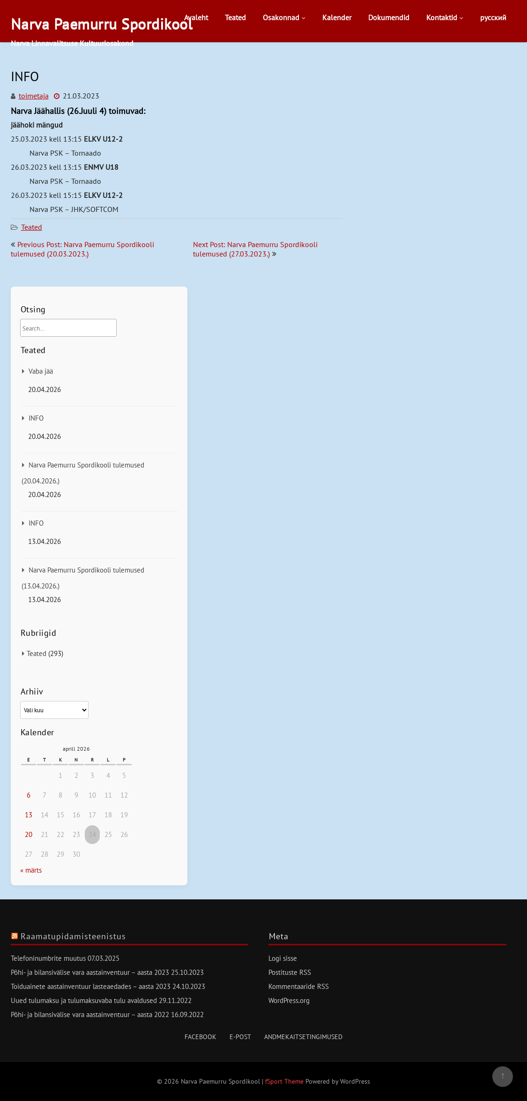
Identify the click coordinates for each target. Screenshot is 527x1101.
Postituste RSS (289, 972)
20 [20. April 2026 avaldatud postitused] (28, 834)
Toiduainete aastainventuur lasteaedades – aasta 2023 (91, 986)
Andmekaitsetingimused (303, 1037)
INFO (36, 418)
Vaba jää (41, 371)
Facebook (200, 1037)
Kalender (336, 17)
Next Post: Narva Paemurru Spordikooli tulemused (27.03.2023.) (255, 249)
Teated (235, 17)
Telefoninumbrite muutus (48, 958)
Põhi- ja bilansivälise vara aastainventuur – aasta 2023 (90, 972)
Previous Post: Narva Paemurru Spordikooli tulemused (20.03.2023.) (82, 249)
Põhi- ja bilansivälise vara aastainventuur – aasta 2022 (90, 1014)
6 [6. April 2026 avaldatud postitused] (28, 795)
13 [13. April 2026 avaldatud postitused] (28, 814)
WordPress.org (289, 1000)
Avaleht (196, 17)
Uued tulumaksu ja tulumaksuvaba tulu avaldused (84, 1000)
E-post (240, 1037)
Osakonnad (281, 17)
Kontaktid (441, 17)
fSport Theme (285, 1081)
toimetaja (34, 95)
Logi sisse (282, 958)
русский (493, 17)
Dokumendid (388, 17)
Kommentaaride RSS (298, 986)
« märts (31, 870)
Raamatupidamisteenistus (73, 936)
